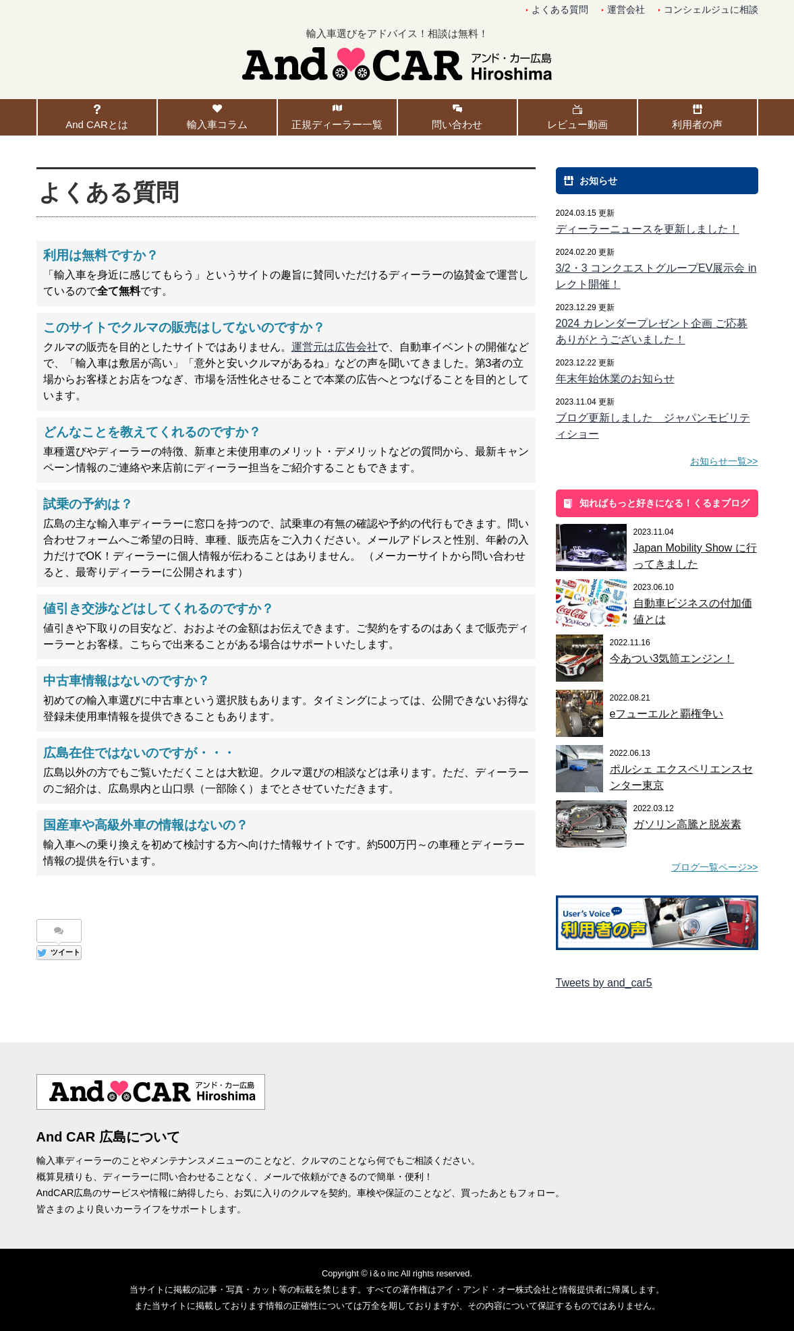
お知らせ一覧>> (724, 461)
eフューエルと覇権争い (667, 713)
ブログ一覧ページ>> (714, 867)
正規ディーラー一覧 (336, 124)
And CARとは (96, 124)
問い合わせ (457, 124)
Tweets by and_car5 (604, 982)
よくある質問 (560, 10)
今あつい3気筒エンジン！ (672, 658)
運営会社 (626, 10)
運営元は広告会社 (334, 347)
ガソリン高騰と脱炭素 (687, 824)
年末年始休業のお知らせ (615, 378)
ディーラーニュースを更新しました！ (647, 229)
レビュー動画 (577, 124)
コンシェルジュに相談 (711, 10)
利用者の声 (697, 124)
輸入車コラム (217, 124)
